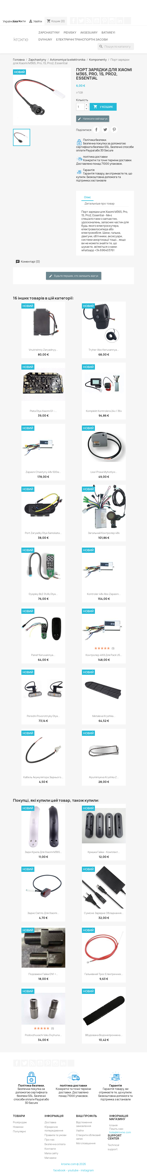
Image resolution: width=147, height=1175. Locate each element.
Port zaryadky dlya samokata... (43, 533)
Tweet (105, 129)
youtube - (74, 1170)
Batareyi (108, 32)
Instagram (112, 20)
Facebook (73, 20)
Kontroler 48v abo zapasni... (104, 594)
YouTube (96, 20)
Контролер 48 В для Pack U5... (104, 655)
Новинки (18, 1126)
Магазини (50, 1157)
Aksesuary (89, 32)
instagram (87, 1170)
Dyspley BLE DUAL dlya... (43, 594)
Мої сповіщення (85, 1143)
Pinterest (104, 20)
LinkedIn (119, 20)
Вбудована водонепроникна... (103, 1035)
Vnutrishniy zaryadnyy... (43, 349)
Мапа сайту (51, 1153)
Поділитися (96, 129)
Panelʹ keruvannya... (43, 655)
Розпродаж (20, 1122)
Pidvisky (70, 32)
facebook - (60, 1170)
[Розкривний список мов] (12, 21)
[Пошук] (116, 46)
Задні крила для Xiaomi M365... (43, 852)
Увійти (80, 1130)
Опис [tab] (87, 197)
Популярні (19, 1131)
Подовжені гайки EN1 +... (43, 974)
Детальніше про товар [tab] (100, 203)
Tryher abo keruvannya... (104, 349)
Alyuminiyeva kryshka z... (104, 777)
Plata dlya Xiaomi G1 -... (43, 411)
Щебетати (81, 20)
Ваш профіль (86, 1116)
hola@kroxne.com (120, 1132)
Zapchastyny (49, 32)
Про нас (50, 1139)
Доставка (50, 1122)
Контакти (50, 1148)
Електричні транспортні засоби (82, 39)
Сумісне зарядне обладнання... (103, 913)
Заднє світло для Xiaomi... (43, 913)
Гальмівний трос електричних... (104, 974)
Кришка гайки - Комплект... (104, 852)
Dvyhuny (45, 39)
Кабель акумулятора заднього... (43, 777)
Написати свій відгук (93, 119)
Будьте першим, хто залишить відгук (73, 276)
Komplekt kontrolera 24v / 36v (104, 411)
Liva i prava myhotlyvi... (104, 472)
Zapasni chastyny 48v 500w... (43, 472)
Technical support (113, 1147)
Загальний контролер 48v (104, 533)
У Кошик (103, 107)
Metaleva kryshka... (103, 716)
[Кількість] (80, 107)
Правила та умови (55, 1135)
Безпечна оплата (55, 1144)
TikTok (127, 20)
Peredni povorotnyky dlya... (43, 716)
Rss (88, 20)
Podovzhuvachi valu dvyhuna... (43, 1035)
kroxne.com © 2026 (73, 1164)
